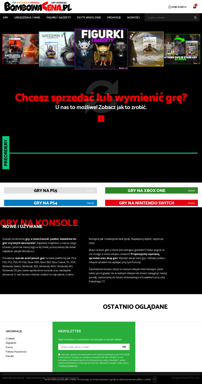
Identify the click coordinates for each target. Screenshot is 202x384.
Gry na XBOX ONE (146, 190)
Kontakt (10, 356)
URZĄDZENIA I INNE (27, 17)
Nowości (133, 17)
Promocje (114, 17)
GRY (5, 17)
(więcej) (90, 191)
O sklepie (10, 338)
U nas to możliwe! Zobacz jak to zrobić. (101, 102)
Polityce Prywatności (68, 365)
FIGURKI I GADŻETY (58, 17)
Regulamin (11, 343)
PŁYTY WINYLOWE (89, 17)
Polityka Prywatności (16, 352)
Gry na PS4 (45, 203)
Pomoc (9, 347)
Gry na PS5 (45, 190)
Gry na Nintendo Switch (146, 203)
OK (124, 347)
